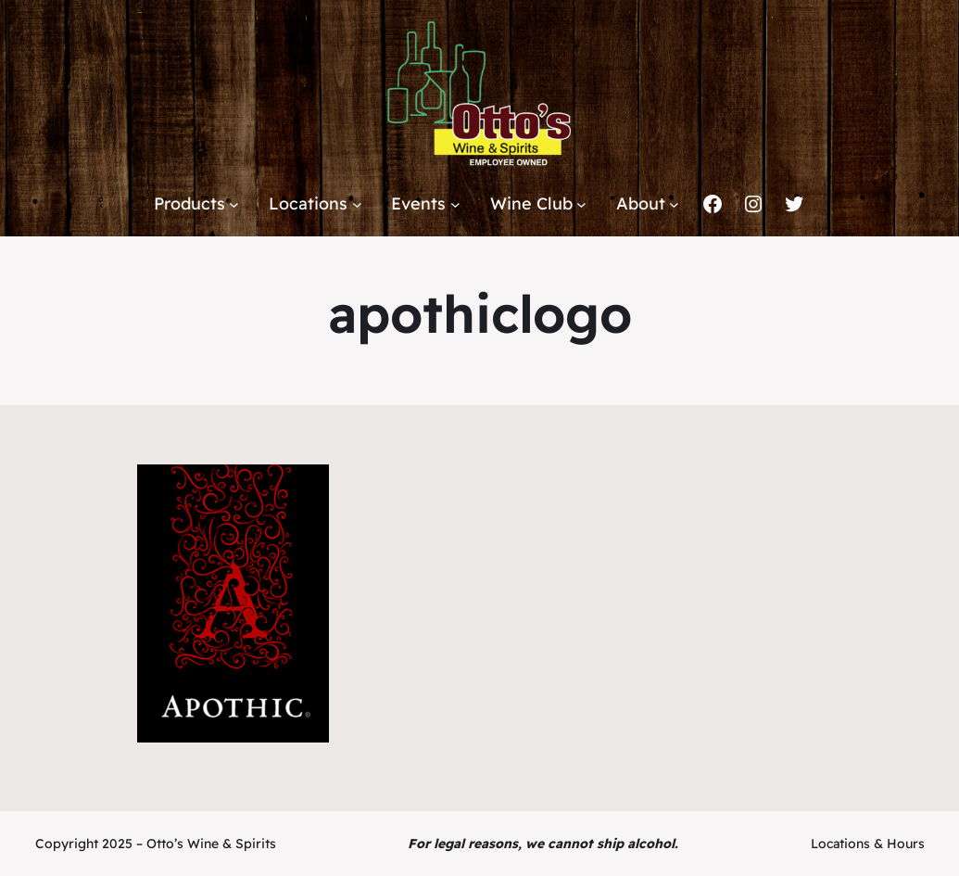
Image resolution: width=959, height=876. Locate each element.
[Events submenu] (455, 204)
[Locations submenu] (357, 204)
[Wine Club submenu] (581, 204)
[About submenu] (674, 204)
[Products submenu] (234, 204)
